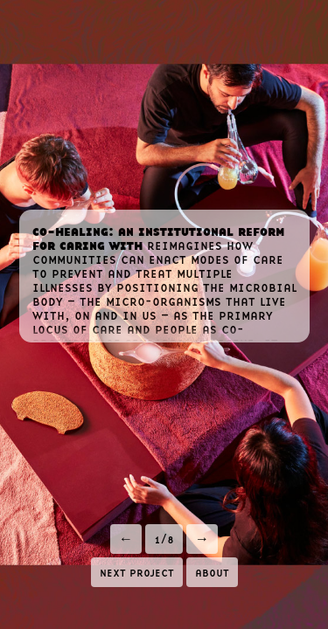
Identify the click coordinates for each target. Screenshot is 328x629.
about (212, 571)
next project (137, 571)
